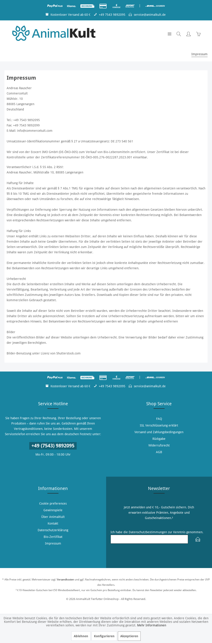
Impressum (53, 543)
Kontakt (53, 523)
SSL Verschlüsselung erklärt (159, 425)
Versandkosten (65, 579)
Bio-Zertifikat (53, 537)
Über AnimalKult (53, 517)
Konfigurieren (104, 636)
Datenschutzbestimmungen (148, 532)
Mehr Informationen (151, 625)
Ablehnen (81, 636)
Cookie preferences (53, 503)
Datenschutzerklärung (53, 530)
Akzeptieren (129, 636)
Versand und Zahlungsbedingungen (158, 432)
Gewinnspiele (52, 510)
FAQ (159, 419)
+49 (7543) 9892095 (52, 445)
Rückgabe (158, 438)
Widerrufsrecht (159, 445)
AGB (159, 452)
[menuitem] (169, 33)
